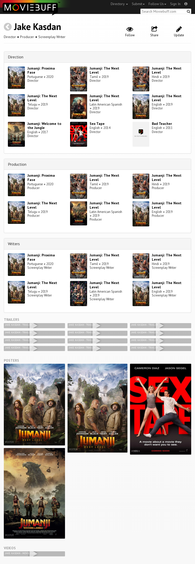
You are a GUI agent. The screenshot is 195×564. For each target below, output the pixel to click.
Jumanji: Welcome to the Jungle (44, 125)
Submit (138, 4)
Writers (14, 243)
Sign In (175, 4)
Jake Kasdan (37, 26)
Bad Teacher (162, 123)
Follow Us (157, 4)
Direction (15, 56)
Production (17, 164)
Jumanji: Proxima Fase (41, 70)
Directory (119, 4)
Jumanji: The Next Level (104, 70)
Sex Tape (97, 123)
